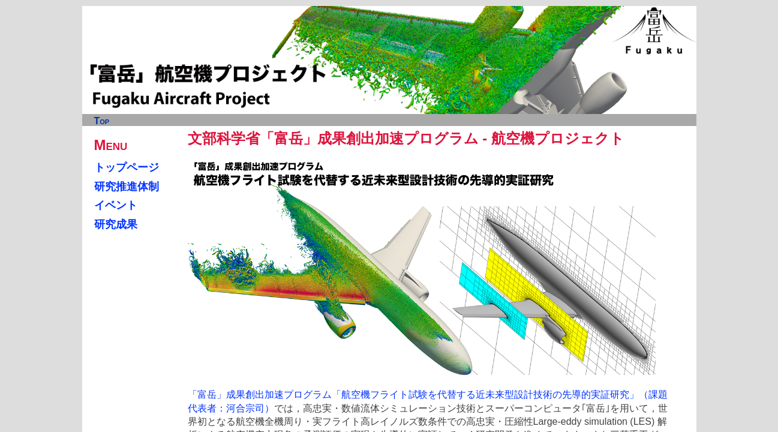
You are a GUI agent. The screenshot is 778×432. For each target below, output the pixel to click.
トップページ (126, 167)
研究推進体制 (126, 187)
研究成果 (115, 224)
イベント (115, 205)
